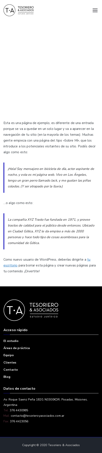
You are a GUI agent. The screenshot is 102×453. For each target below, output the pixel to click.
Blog (7, 377)
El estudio (11, 341)
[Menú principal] (95, 10)
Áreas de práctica (16, 348)
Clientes (9, 362)
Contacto (10, 370)
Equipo (8, 355)
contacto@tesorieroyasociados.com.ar (37, 416)
